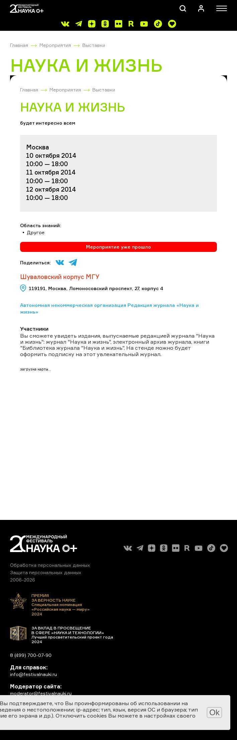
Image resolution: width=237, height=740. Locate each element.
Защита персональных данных (45, 572)
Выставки (93, 45)
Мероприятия (55, 45)
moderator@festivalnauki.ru (41, 693)
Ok (214, 712)
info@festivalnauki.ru (33, 674)
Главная (19, 45)
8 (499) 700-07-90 (31, 655)
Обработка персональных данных (50, 565)
